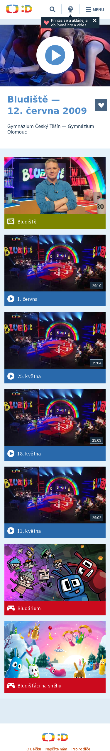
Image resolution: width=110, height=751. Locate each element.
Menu (94, 9)
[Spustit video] (55, 55)
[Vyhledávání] (52, 9)
